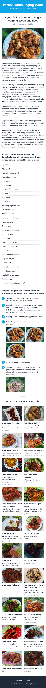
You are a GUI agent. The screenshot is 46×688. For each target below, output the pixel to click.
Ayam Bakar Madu (31, 533)
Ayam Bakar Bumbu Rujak (34, 450)
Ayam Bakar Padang (10, 450)
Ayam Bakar (6, 560)
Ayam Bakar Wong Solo (11, 423)
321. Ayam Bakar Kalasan (12, 614)
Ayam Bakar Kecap (9, 533)
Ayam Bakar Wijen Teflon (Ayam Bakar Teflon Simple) (34, 586)
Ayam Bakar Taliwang (10, 585)
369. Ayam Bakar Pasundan (30, 476)
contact (27, 680)
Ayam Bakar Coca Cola (33, 642)
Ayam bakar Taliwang (33, 668)
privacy (19, 680)
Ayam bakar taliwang (32, 614)
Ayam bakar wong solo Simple (33, 505)
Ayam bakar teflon (31, 560)
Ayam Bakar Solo (31, 423)
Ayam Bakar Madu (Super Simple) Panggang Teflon (9, 643)
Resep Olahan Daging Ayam (23, 5)
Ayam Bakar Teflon (9, 475)
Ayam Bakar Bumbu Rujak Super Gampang (12, 505)
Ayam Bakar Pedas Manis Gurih (12, 669)
